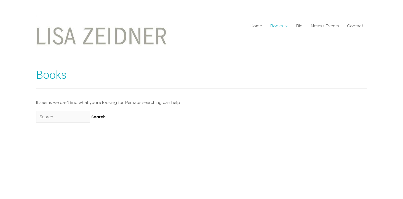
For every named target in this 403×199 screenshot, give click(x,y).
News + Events (325, 25)
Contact (355, 25)
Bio (299, 25)
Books (276, 25)
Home (256, 25)
